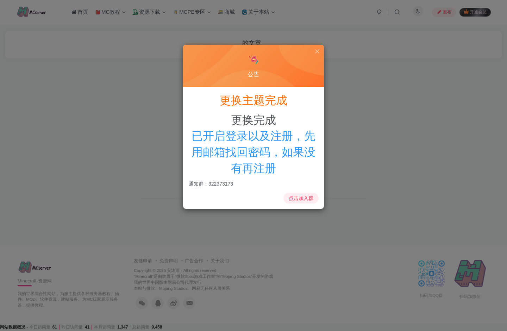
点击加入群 (300, 197)
